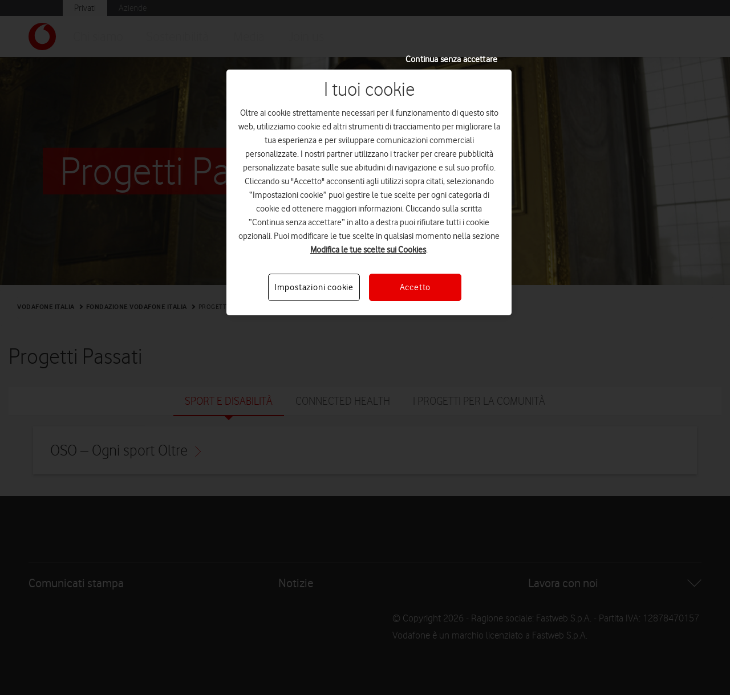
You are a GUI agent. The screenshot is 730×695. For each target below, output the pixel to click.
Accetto (415, 287)
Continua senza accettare (451, 59)
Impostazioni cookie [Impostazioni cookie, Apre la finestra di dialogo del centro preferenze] (314, 287)
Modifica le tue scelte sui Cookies (368, 250)
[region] (369, 192)
